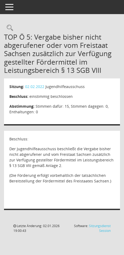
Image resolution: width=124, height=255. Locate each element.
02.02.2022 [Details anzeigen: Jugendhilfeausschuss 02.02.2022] (34, 86)
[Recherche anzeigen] (8, 28)
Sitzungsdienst (100, 228)
